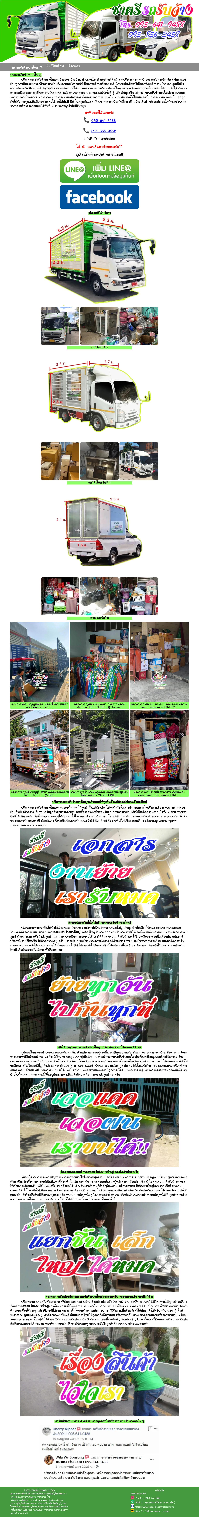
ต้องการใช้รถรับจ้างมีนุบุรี (49, 1503)
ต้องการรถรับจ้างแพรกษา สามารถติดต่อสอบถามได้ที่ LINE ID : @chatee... (99, 706)
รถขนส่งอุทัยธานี (46, 1494)
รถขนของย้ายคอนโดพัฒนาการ (24, 1494)
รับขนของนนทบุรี (32, 1510)
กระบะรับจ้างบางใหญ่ (27, 67)
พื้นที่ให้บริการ (55, 66)
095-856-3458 (103, 131)
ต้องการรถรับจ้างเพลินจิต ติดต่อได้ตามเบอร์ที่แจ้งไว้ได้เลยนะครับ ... (39, 706)
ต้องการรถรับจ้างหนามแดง (35, 1500)
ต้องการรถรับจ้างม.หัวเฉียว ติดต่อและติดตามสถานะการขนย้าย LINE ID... (159, 706)
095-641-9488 (103, 121)
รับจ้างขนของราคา (29, 1503)
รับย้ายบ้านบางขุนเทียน (42, 1507)
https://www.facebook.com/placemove (154, 1507)
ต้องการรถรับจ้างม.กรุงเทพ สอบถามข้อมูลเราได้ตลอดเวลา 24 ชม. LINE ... (99, 794)
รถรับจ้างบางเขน (28, 1497)
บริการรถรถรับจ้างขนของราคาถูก (39, 1490)
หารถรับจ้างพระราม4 (50, 1510)
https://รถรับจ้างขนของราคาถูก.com (152, 1511)
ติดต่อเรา (74, 66)
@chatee (149, 1503)
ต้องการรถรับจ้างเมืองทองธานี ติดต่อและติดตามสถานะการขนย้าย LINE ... (159, 794)
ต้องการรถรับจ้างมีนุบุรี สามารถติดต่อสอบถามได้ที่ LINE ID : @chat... (40, 794)
